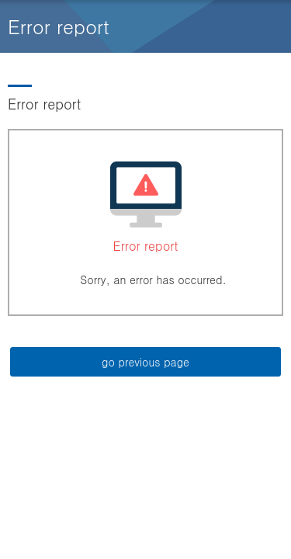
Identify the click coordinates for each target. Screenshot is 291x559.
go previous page (145, 362)
